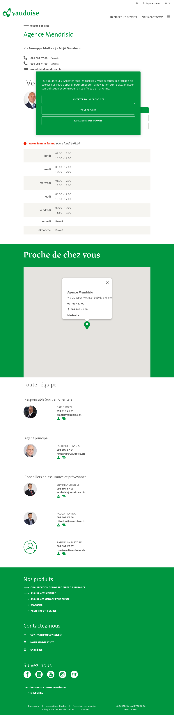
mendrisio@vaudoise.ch (45, 69)
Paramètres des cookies (88, 120)
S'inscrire (37, 692)
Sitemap (85, 709)
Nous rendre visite (39, 642)
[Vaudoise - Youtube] (50, 674)
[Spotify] (74, 674)
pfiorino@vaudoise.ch (70, 521)
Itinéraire (73, 315)
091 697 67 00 (39, 58)
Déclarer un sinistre (123, 17)
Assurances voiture (43, 593)
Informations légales (56, 706)
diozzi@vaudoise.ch (69, 415)
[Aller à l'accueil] (20, 13)
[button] (87, 325)
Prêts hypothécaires (43, 610)
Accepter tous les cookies (88, 99)
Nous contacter (152, 17)
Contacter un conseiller (43, 634)
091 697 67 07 (65, 546)
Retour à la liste (39, 25)
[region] (88, 103)
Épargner (36, 605)
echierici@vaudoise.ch (71, 492)
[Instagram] (62, 674)
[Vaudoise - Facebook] (27, 674)
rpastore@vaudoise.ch (71, 550)
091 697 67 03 (65, 488)
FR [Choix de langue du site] (167, 3)
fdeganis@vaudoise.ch (71, 453)
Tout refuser (88, 110)
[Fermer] (107, 282)
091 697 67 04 (65, 449)
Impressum (34, 706)
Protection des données (85, 706)
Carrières (33, 649)
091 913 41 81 (65, 411)
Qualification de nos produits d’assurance (58, 587)
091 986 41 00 (39, 63)
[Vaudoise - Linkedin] (39, 674)
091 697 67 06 (65, 517)
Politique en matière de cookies (59, 709)
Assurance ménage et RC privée (50, 599)
